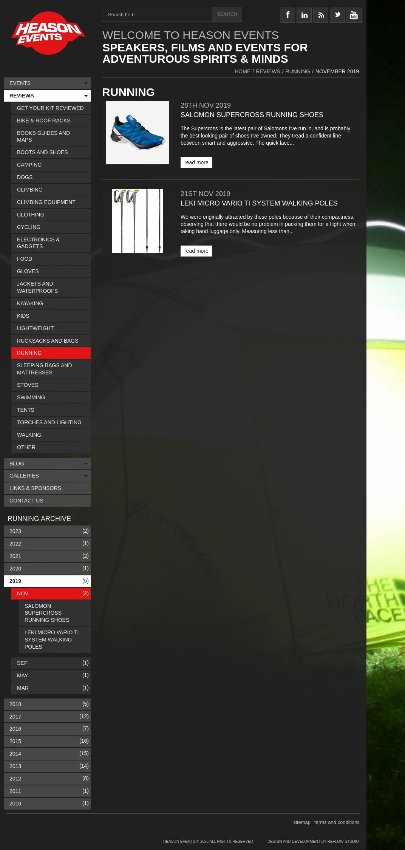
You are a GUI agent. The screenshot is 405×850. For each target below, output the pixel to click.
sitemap (302, 822)
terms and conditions (337, 822)
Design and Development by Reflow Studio (313, 841)
